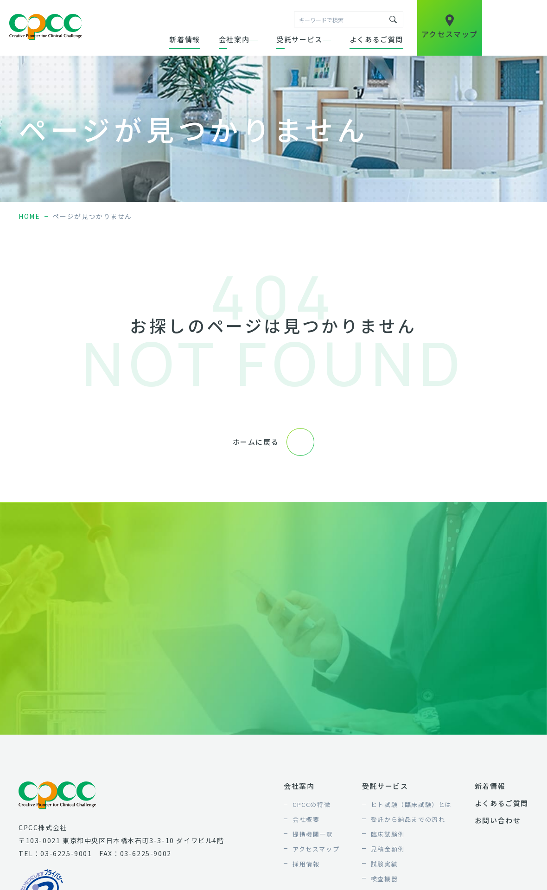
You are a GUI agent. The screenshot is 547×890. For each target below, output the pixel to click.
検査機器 (384, 878)
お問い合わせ (498, 820)
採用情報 (306, 863)
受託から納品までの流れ (408, 819)
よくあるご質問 (376, 39)
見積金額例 (388, 849)
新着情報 (184, 39)
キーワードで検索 (393, 19)
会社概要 (306, 819)
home (29, 216)
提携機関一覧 (313, 834)
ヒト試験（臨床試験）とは (411, 804)
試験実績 (384, 863)
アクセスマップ (316, 849)
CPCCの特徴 (312, 804)
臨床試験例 (388, 834)
